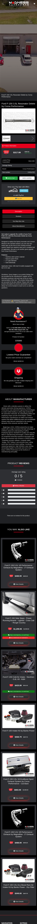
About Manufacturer (18, 226)
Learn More (24, 190)
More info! (32, 161)
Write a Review (18, 485)
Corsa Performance (29, 169)
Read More (18, 361)
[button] (33, 121)
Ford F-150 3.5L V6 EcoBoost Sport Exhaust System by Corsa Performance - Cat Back (18, 781)
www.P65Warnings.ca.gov (23, 302)
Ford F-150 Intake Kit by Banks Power (18, 731)
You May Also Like (18, 221)
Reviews (18, 216)
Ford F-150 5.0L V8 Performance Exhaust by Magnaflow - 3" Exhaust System (18, 567)
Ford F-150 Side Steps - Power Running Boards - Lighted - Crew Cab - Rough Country (18, 620)
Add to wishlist (26, 178)
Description (18, 211)
